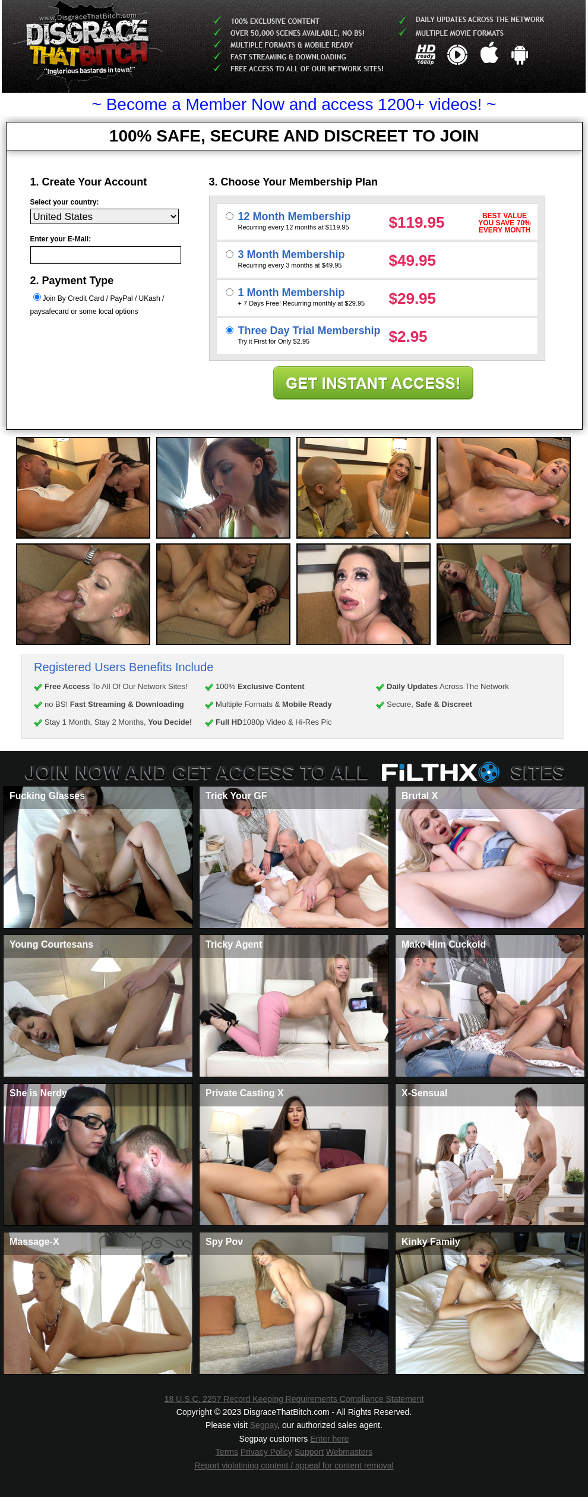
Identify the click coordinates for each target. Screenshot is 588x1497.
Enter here (329, 1438)
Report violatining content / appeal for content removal (293, 1465)
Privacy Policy (266, 1452)
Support (309, 1452)
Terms (227, 1452)
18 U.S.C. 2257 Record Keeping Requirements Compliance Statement (294, 1399)
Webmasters (349, 1452)
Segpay (263, 1425)
